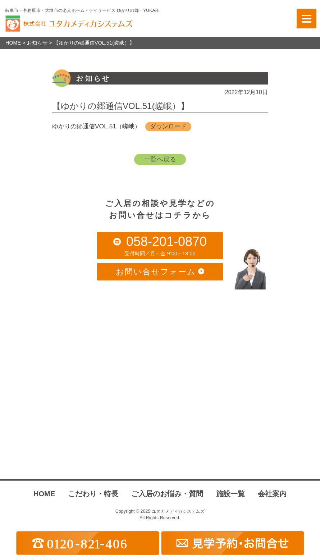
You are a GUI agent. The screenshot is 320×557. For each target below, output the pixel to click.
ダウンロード (174, 126)
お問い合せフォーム (160, 271)
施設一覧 (230, 494)
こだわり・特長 (93, 494)
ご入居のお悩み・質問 (167, 494)
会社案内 (272, 494)
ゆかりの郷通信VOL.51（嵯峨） (98, 126)
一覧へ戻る (160, 159)
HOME (44, 494)
